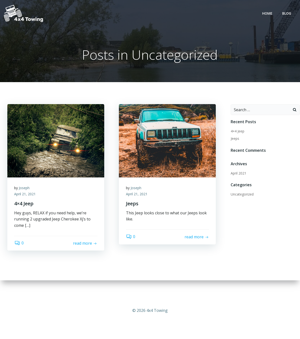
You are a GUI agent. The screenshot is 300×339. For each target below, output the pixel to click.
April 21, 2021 (25, 194)
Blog (286, 13)
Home (267, 13)
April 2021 (238, 173)
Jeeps (234, 138)
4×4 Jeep (237, 131)
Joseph (24, 188)
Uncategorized (241, 194)
